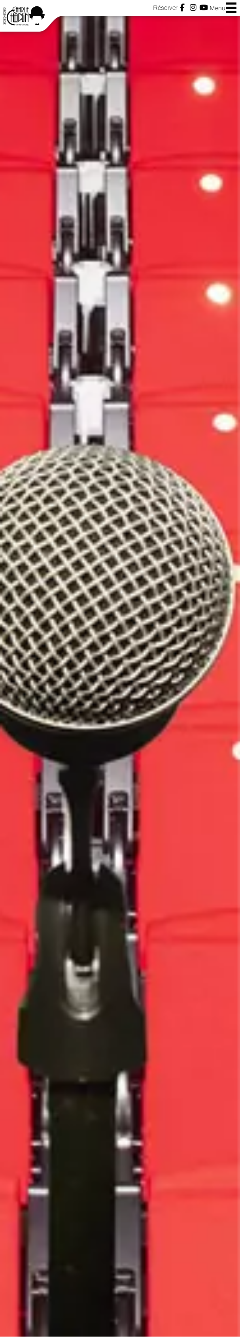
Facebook (182, 7)
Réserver (165, 7)
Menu (223, 7)
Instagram (193, 7)
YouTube (203, 7)
